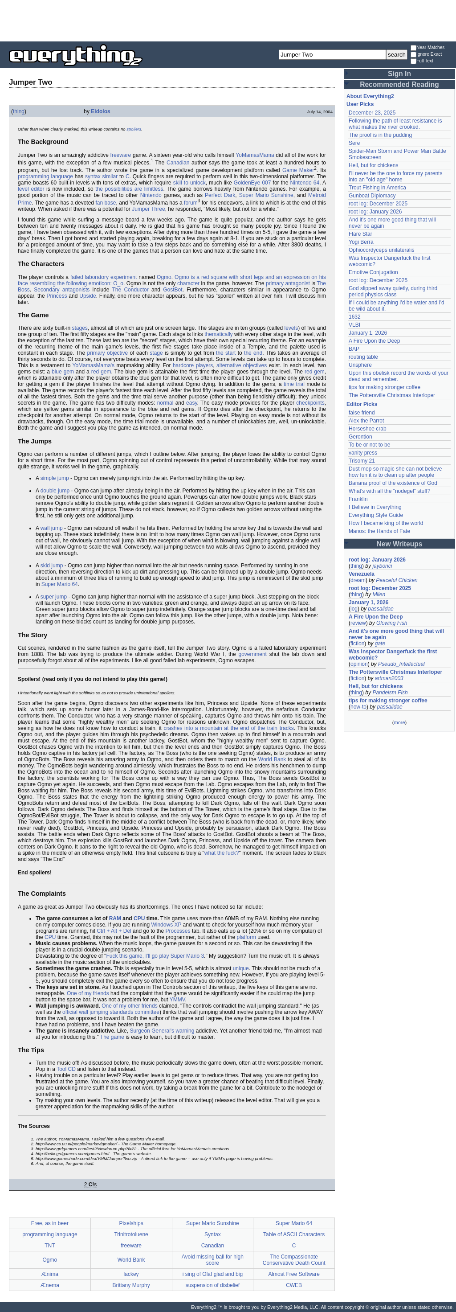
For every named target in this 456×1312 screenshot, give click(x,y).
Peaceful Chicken (396, 580)
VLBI (354, 325)
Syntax (212, 1234)
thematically (218, 334)
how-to (358, 707)
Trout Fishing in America (377, 187)
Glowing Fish (391, 623)
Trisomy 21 (362, 461)
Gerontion (360, 437)
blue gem (63, 372)
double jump (55, 491)
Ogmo (164, 277)
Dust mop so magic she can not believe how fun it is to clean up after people (395, 472)
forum (191, 203)
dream (358, 580)
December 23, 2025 (372, 113)
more (399, 722)
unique (241, 968)
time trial (294, 384)
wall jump (52, 528)
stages (79, 328)
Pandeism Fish (389, 692)
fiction (357, 643)
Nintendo (151, 195)
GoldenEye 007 (252, 183)
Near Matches (427, 48)
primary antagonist (288, 283)
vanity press (363, 453)
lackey (131, 1274)
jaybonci (382, 566)
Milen (378, 594)
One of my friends (88, 993)
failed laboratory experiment (103, 277)
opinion (359, 664)
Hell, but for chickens (373, 165)
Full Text (422, 61)
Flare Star (360, 234)
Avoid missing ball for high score (213, 1260)
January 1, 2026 (368, 333)
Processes (178, 931)
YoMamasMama (255, 155)
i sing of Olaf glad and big (213, 1274)
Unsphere (360, 365)
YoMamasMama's (94, 365)
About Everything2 (370, 96)
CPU (139, 918)
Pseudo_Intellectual (401, 664)
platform (246, 937)
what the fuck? (221, 853)
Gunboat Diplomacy (372, 196)
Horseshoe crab (368, 429)
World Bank (272, 759)
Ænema (50, 1285)
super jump (54, 597)
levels (291, 328)
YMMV (177, 999)
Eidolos (100, 111)
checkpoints (310, 403)
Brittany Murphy (131, 1285)
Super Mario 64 (59, 584)
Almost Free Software (293, 1274)
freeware (120, 155)
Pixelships (131, 1223)
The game (112, 1037)
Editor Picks (361, 404)
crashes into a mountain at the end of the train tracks (228, 728)
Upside (87, 296)
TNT (50, 1245)
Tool (61, 1069)
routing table (363, 357)
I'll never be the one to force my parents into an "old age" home (395, 176)
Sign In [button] (399, 74)
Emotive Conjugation (373, 272)
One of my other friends (129, 1006)
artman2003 (389, 678)
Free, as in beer (50, 1223)
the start (226, 353)
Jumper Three (148, 209)
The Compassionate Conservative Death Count (294, 1260)
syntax (93, 176)
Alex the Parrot (366, 421)
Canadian (178, 163)
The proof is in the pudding (380, 135)
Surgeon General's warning (162, 1031)
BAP (354, 349)
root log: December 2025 (378, 204)
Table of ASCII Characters (294, 1234)
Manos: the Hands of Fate (379, 531)
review (358, 623)
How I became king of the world (386, 523)
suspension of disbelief (213, 1285)
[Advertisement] (228, 20)
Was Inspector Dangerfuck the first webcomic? (393, 654)
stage (156, 353)
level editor (31, 189)
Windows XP (166, 925)
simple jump (55, 478)
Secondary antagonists (62, 290)
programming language (45, 176)
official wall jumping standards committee (110, 1012)
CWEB (294, 1285)
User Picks (360, 104)
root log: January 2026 (375, 212)
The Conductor (130, 290)
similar (110, 176)
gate (380, 643)
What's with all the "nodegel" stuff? (389, 491)
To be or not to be (369, 445)
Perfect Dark (220, 195)
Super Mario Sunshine (266, 195)
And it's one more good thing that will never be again (396, 634)
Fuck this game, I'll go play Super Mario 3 (155, 956)
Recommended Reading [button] (399, 84)
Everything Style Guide (376, 515)
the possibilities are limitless (129, 189)
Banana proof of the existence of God (393, 483)
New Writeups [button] (400, 544)
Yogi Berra (361, 242)
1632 (355, 317)
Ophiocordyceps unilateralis (381, 250)
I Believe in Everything (375, 507)
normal (165, 403)
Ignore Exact (426, 54)
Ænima (49, 1274)
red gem (101, 372)
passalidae (380, 609)
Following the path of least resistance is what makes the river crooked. (395, 124)
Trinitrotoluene (131, 1234)
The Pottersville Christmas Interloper (392, 395)
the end (253, 353)
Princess (56, 296)
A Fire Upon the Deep (374, 341)
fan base (105, 203)
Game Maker (298, 170)
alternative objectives (241, 365)
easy (191, 403)
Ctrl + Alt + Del (114, 931)
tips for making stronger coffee (384, 387)
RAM (115, 918)
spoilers (133, 129)
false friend (362, 413)
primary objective (107, 353)
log (354, 609)
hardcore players (193, 365)
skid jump (52, 565)
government (253, 654)
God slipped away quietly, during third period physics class (393, 291)
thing (18, 111)
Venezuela (362, 574)
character (188, 283)
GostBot (172, 290)
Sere (354, 143)
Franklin (358, 499)
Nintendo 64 (305, 183)
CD (72, 1069)
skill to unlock (189, 183)
